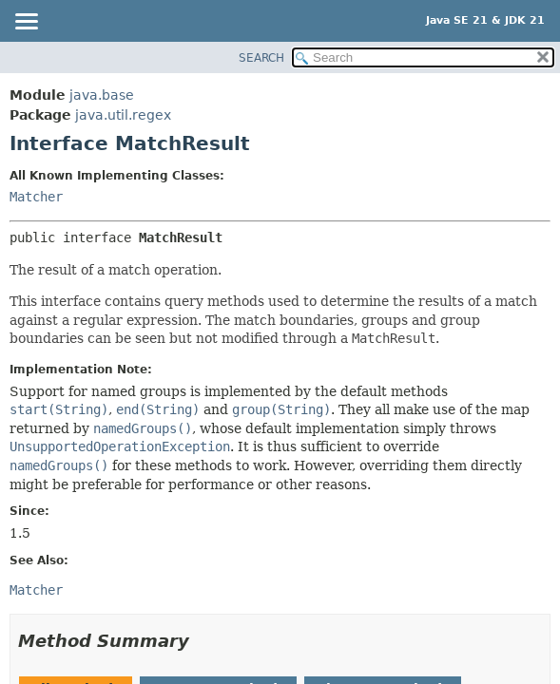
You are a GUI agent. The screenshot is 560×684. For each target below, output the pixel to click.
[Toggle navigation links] (26, 23)
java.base (101, 95)
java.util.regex (123, 115)
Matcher (36, 196)
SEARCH (261, 58)
